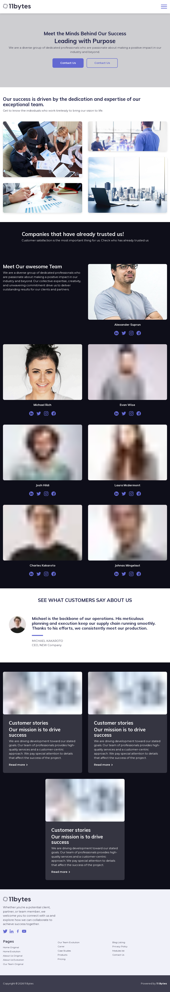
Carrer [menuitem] (61, 946)
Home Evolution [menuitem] (11, 951)
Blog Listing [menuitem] (118, 942)
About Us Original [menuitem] (12, 955)
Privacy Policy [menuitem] (120, 946)
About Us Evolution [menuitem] (13, 959)
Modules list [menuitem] (118, 950)
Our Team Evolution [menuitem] (69, 942)
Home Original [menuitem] (11, 947)
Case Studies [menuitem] (64, 950)
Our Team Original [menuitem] (13, 964)
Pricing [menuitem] (61, 959)
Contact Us (68, 63)
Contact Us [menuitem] (118, 954)
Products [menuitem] (62, 954)
